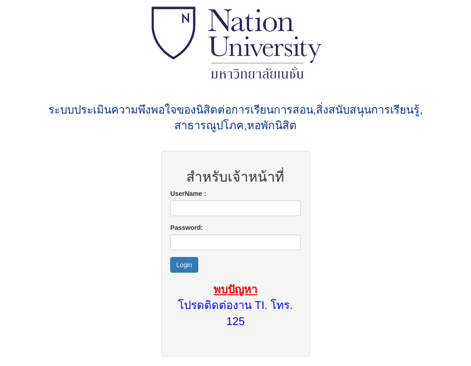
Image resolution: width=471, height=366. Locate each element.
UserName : (188, 193)
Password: (186, 227)
